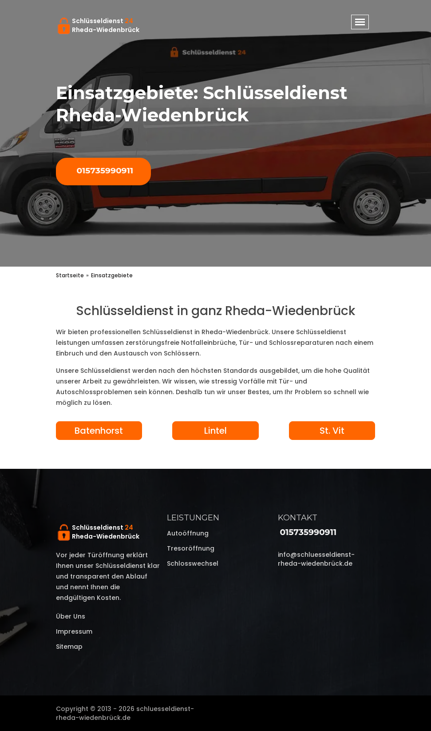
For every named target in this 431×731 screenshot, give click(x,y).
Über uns (70, 616)
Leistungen (193, 517)
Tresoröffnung (190, 548)
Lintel (215, 430)
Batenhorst (99, 430)
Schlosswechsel (192, 563)
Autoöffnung (188, 533)
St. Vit (332, 430)
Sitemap (69, 646)
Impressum (74, 631)
